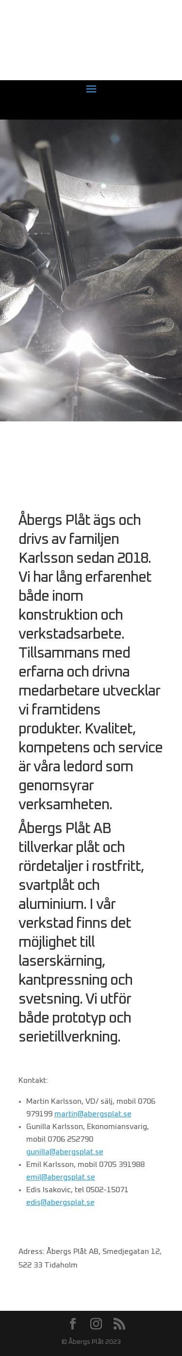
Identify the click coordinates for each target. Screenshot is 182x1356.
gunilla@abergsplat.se (64, 1152)
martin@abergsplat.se (93, 1114)
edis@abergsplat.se (60, 1202)
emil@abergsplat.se (60, 1177)
